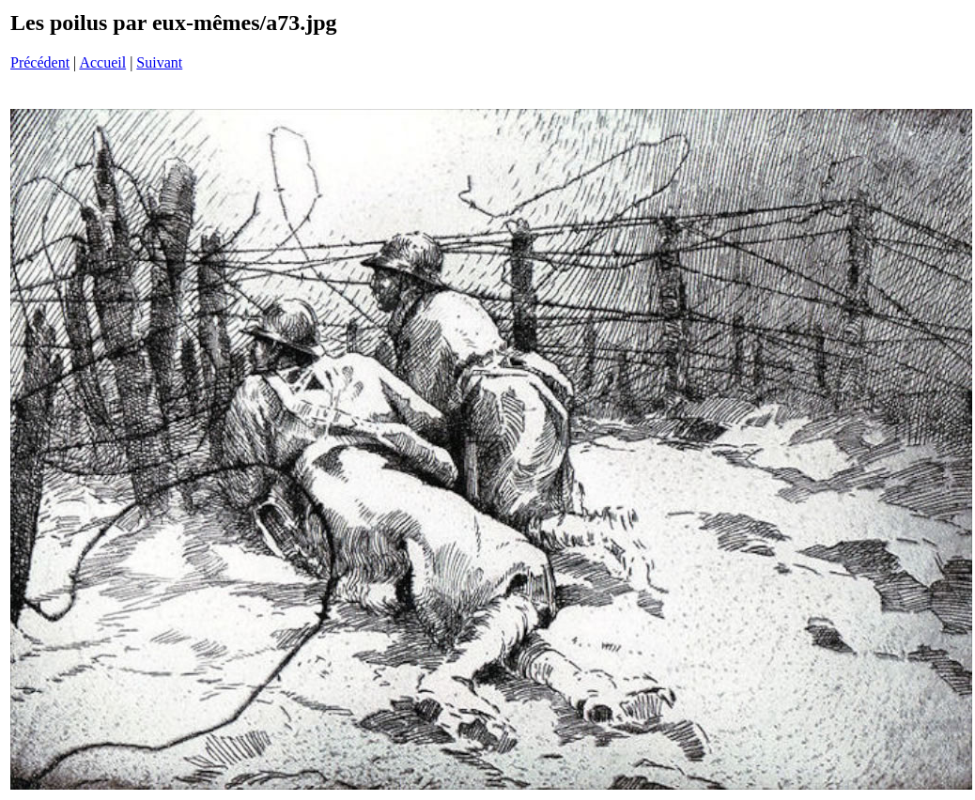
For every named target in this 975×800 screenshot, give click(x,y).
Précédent (40, 62)
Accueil (102, 62)
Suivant (159, 62)
